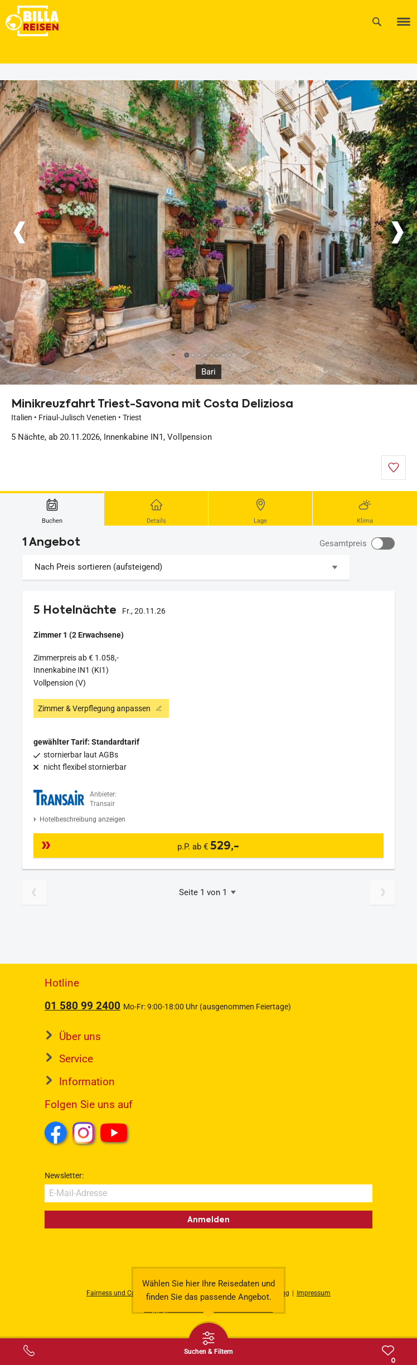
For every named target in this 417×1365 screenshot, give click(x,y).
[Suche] (376, 21)
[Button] (19, 232)
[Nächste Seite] (382, 892)
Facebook (56, 1132)
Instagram (83, 1132)
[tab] (52, 508)
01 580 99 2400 (82, 1005)
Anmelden (208, 1219)
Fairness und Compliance (124, 1293)
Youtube (115, 1134)
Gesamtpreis (343, 543)
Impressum (314, 1293)
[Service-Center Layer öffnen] (29, 1350)
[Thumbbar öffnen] (208, 1343)
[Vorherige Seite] (34, 892)
